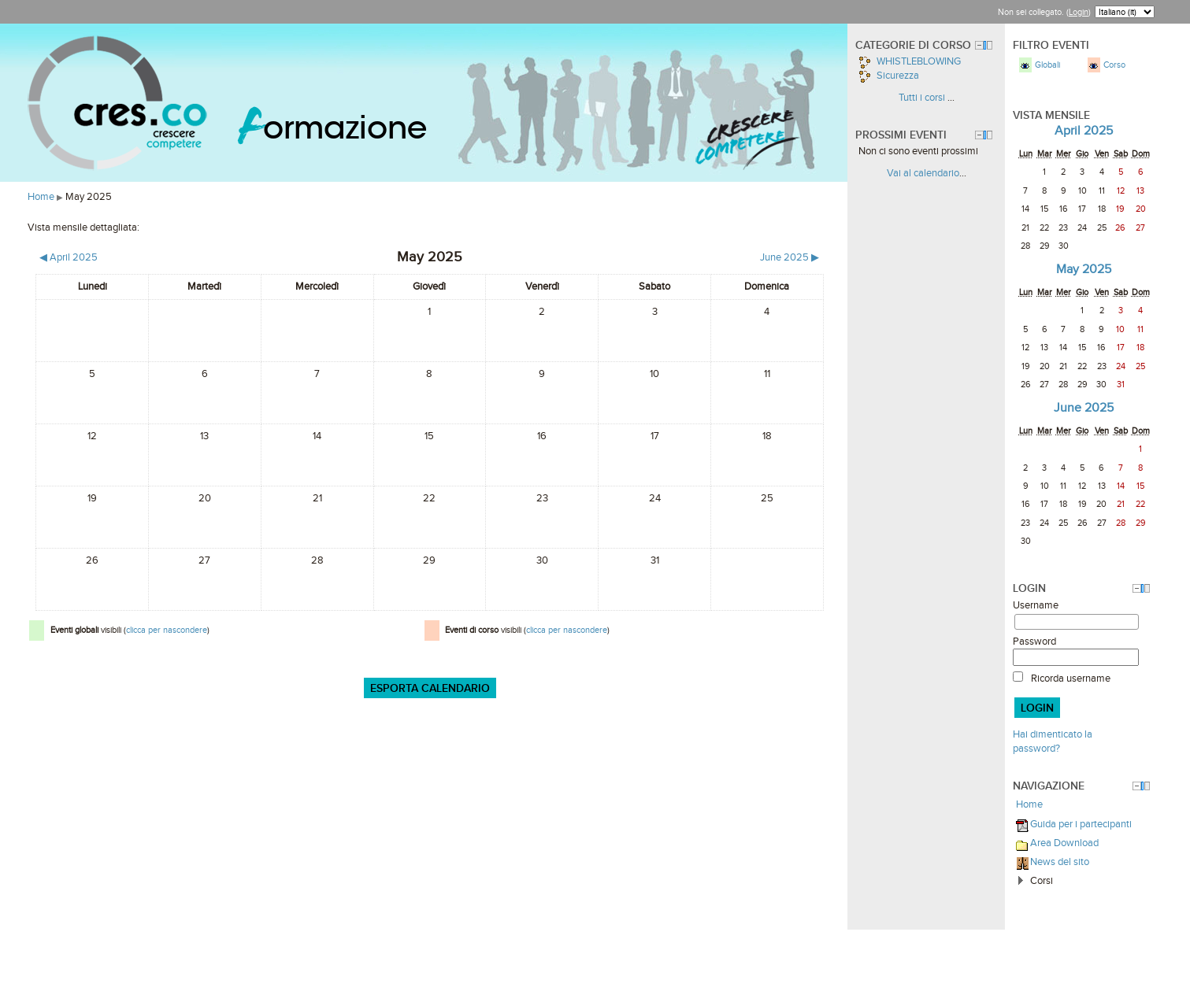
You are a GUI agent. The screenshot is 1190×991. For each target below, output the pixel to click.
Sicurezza (888, 75)
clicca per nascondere (166, 629)
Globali (1047, 64)
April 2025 (1084, 130)
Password (1034, 641)
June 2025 (1084, 407)
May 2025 (88, 196)
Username (1035, 605)
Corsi (1041, 880)
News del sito (1059, 861)
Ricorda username (1070, 678)
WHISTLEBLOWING (909, 61)
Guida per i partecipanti (1081, 824)
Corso (1114, 64)
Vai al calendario (923, 173)
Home (41, 196)
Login (1078, 12)
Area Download (1064, 843)
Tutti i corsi (922, 97)
